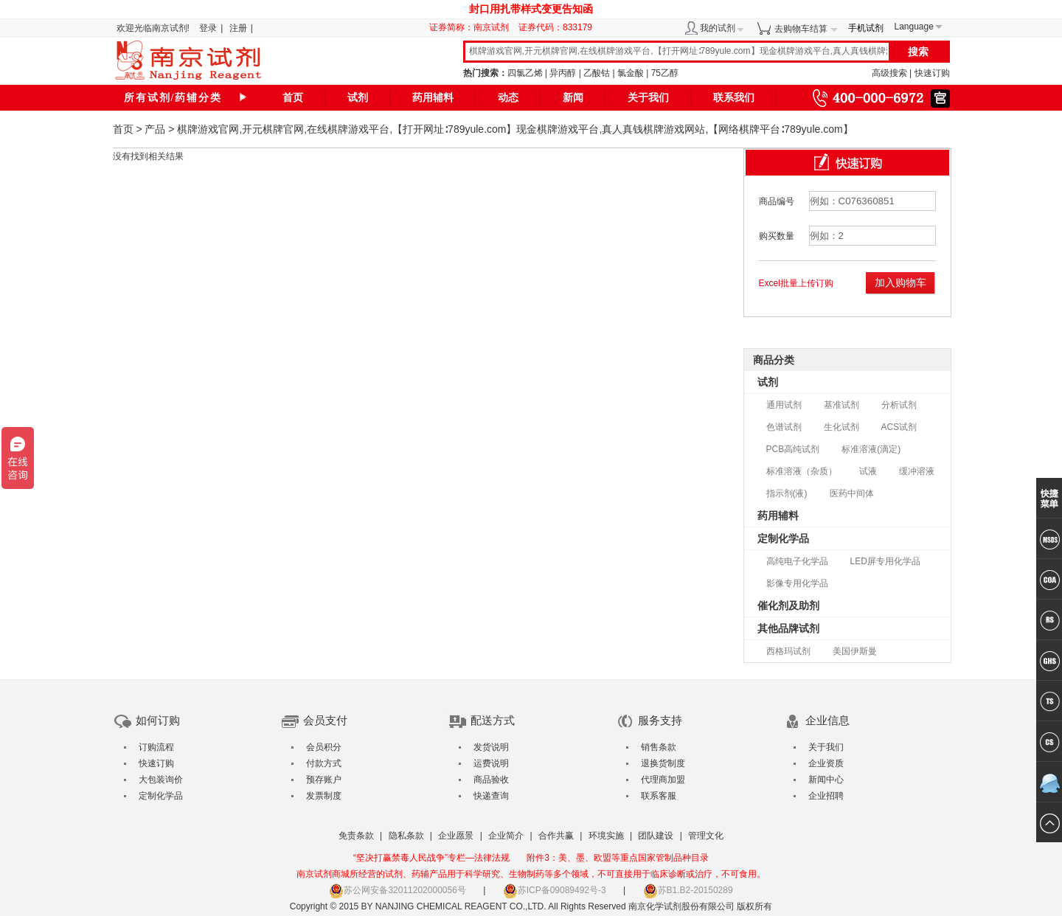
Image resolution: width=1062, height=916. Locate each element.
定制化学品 (783, 538)
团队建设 (655, 835)
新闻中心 (826, 779)
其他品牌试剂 (788, 628)
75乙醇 (664, 73)
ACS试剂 (899, 427)
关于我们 (648, 97)
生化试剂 (841, 427)
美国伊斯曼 (855, 651)
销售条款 (658, 747)
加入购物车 (900, 282)
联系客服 (658, 796)
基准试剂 (841, 405)
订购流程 (156, 747)
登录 (208, 28)
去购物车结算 (800, 29)
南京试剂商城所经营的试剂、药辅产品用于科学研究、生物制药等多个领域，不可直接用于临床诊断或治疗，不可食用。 (531, 874)
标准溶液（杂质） (801, 471)
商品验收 (491, 779)
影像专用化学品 (797, 583)
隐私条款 (406, 835)
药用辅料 (433, 97)
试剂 (357, 97)
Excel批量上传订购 (796, 283)
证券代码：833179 (555, 27)
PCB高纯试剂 (793, 449)
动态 (508, 97)
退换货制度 (663, 763)
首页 (292, 97)
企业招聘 (826, 796)
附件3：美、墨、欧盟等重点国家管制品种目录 (618, 858)
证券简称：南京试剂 (472, 27)
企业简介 (506, 835)
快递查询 (491, 796)
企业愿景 (455, 835)
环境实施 (606, 835)
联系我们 (733, 97)
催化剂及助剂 (788, 605)
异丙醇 (562, 73)
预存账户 (323, 779)
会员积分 (323, 747)
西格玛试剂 (788, 651)
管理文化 (705, 835)
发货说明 (491, 747)
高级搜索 (889, 73)
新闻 (573, 97)
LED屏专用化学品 (885, 561)
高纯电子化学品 (797, 561)
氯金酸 (630, 73)
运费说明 (491, 763)
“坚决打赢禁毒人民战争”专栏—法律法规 (431, 858)
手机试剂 (866, 28)
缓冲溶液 (916, 471)
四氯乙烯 (525, 73)
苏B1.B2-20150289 (688, 890)
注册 (238, 28)
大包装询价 (161, 779)
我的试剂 (717, 28)
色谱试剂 (784, 427)
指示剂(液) (787, 493)
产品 (155, 129)
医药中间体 (852, 493)
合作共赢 (556, 835)
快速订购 (932, 73)
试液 (868, 471)
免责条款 (356, 835)
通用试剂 (784, 405)
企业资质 (826, 763)
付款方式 (323, 763)
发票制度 (323, 796)
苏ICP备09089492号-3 (554, 890)
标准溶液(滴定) (870, 449)
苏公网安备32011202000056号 (397, 890)
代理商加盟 (663, 779)
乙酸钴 (596, 73)
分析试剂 (899, 405)
